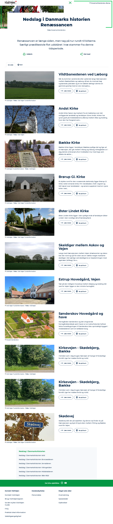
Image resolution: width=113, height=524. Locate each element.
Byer (65, 7)
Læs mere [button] (66, 124)
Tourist (109, 2)
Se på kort (82, 124)
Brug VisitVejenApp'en (16, 487)
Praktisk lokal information (12, 501)
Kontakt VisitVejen (14, 483)
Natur (45, 7)
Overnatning (64, 483)
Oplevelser (63, 490)
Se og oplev (55, 7)
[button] (92, 519)
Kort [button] (21, 94)
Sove (38, 7)
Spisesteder (64, 487)
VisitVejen (6, 14)
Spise (30, 7)
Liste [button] (12, 94)
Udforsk (81, 7)
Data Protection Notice (33, 520)
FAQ (8, 496)
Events (72, 7)
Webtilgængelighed (15, 506)
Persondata (38, 483)
